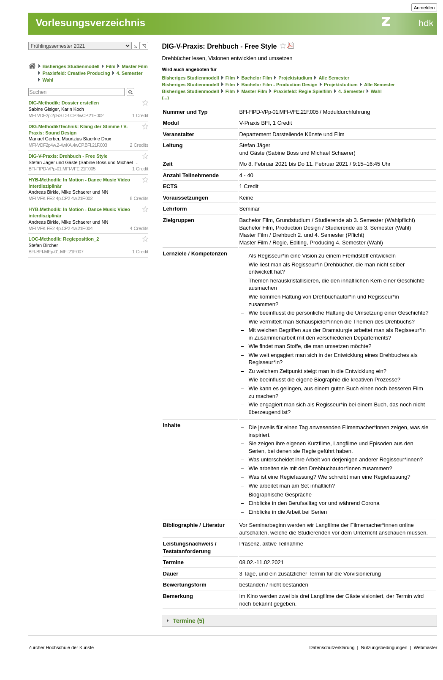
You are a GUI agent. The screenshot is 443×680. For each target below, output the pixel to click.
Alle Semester (333, 77)
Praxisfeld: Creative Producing (76, 73)
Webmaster (425, 647)
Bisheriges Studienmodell (71, 66)
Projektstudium (295, 77)
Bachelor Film (256, 77)
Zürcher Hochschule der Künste (61, 647)
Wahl (48, 79)
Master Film (135, 66)
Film (111, 66)
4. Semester (130, 73)
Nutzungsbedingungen (384, 647)
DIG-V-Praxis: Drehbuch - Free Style (68, 156)
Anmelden (424, 7)
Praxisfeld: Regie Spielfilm (303, 91)
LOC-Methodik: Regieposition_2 (64, 238)
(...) (165, 97)
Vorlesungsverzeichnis (90, 22)
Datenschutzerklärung (332, 647)
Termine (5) (188, 620)
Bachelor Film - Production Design (279, 84)
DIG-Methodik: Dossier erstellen (64, 102)
